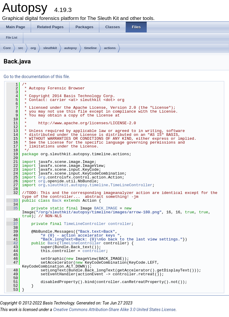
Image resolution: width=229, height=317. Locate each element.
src (20, 48)
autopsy (70, 48)
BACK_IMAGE (105, 208)
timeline (90, 48)
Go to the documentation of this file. (37, 76)
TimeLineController (131, 185)
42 (12, 243)
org (33, 48)
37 (12, 223)
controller (119, 223)
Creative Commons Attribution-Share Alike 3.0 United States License (114, 309)
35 (12, 208)
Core (7, 48)
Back (56, 200)
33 (12, 200)
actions (110, 48)
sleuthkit (50, 48)
